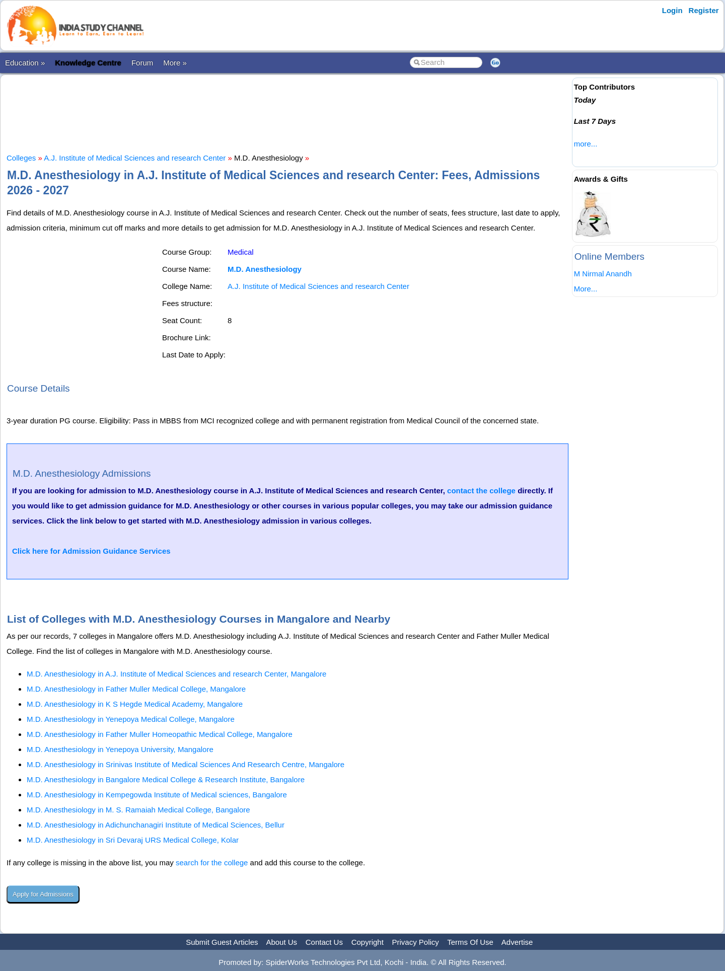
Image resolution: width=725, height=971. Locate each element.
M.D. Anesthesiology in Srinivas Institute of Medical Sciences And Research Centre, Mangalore (185, 764)
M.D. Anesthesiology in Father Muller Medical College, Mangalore (136, 689)
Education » (25, 62)
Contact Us (324, 942)
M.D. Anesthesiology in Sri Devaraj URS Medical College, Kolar (133, 840)
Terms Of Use (470, 942)
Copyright (367, 942)
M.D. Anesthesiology (265, 269)
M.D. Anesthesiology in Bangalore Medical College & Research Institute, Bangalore (166, 779)
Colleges (21, 158)
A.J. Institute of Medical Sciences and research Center (135, 158)
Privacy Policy (415, 942)
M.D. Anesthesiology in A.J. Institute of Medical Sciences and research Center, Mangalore (176, 673)
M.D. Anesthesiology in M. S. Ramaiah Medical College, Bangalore (138, 809)
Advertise (517, 942)
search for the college (212, 862)
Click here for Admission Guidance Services (91, 551)
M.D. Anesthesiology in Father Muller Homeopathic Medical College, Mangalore (160, 734)
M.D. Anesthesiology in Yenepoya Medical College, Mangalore (131, 719)
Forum (142, 62)
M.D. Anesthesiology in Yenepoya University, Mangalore (120, 749)
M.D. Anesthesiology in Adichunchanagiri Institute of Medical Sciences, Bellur (155, 824)
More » (175, 62)
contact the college (481, 490)
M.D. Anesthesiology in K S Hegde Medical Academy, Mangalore (135, 704)
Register (704, 10)
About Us (281, 942)
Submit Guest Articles (222, 942)
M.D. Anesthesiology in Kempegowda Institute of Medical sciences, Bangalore (157, 794)
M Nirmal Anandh (603, 273)
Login (672, 10)
